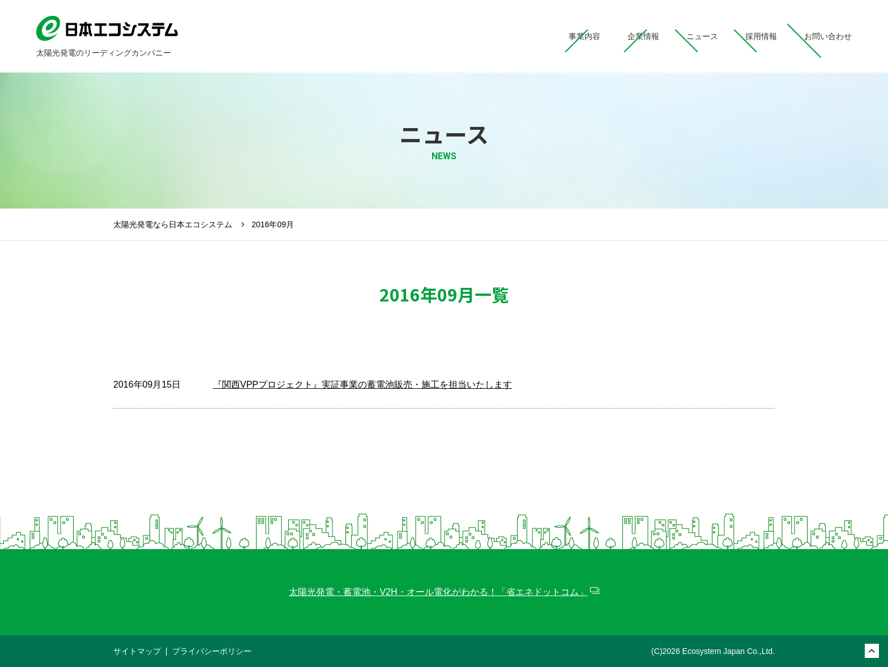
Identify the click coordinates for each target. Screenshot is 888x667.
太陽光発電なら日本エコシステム (172, 224)
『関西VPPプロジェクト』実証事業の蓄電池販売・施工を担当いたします (362, 384)
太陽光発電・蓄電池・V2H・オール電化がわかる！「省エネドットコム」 (438, 592)
